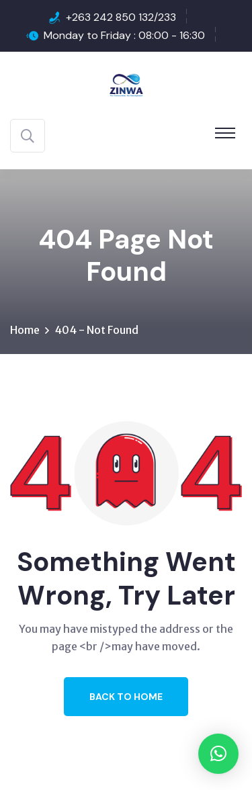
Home (25, 330)
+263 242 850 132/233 (121, 17)
